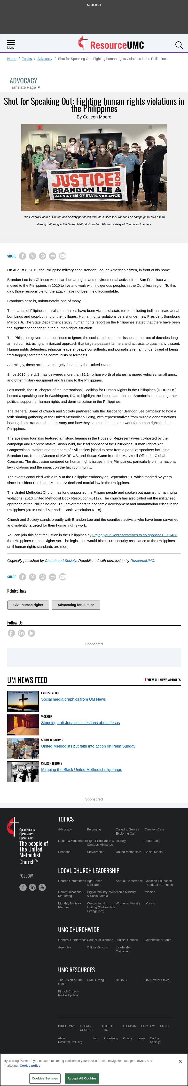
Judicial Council (127, 940)
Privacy (127, 1038)
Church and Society (60, 560)
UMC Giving (95, 980)
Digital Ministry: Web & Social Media (101, 894)
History (120, 841)
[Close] (180, 1061)
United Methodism (128, 852)
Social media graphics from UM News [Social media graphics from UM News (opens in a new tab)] (73, 699)
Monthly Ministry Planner (69, 905)
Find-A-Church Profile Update (68, 993)
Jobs (96, 1038)
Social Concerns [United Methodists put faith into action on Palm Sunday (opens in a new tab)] (52, 739)
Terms (141, 1038)
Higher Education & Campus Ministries (100, 842)
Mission (150, 892)
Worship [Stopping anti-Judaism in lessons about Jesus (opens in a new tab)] (46, 716)
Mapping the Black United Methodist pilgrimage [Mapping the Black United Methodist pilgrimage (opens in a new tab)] (81, 770)
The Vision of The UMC (70, 982)
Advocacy (45, 59)
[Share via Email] (62, 256)
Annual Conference (129, 881)
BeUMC (121, 980)
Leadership (152, 841)
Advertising (111, 1038)
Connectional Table (158, 940)
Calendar (128, 1026)
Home (11, 59)
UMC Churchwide (78, 929)
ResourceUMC (142, 560)
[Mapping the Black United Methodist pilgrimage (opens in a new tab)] (23, 771)
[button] (179, 44)
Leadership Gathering (123, 949)
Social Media (154, 852)
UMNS (164, 1026)
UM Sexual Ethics (157, 980)
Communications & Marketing (71, 894)
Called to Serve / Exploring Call (127, 831)
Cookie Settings (155, 1040)
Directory (66, 1026)
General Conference (72, 940)
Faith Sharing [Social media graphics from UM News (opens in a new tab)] (50, 692)
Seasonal (64, 852)
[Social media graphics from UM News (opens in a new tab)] (23, 701)
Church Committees (72, 881)
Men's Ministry (126, 892)
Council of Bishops (100, 940)
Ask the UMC (108, 1028)
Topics (27, 59)
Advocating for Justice (76, 605)
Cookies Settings (45, 1078)
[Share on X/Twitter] (32, 256)
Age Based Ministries (94, 883)
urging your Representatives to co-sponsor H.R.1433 (134, 535)
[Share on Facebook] (22, 256)
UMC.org (148, 1026)
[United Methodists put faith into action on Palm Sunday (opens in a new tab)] (23, 748)
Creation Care (154, 829)
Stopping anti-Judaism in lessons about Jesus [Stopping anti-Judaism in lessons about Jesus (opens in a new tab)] (80, 723)
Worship (150, 903)
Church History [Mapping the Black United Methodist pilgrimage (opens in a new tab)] (51, 763)
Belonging (94, 829)
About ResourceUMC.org (70, 1040)
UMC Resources (76, 969)
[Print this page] (52, 256)
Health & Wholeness (72, 841)
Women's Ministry (128, 903)
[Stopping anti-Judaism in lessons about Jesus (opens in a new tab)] (23, 724)
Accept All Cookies (82, 1078)
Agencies (64, 947)
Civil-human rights (28, 605)
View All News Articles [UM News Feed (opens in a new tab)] (164, 679)
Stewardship (95, 852)
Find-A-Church (86, 1028)
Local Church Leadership (88, 870)
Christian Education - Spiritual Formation (159, 883)
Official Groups (97, 947)
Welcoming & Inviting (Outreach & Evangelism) (101, 907)
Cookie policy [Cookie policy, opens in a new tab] (30, 1065)
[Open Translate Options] (25, 87)
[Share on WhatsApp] (42, 256)
